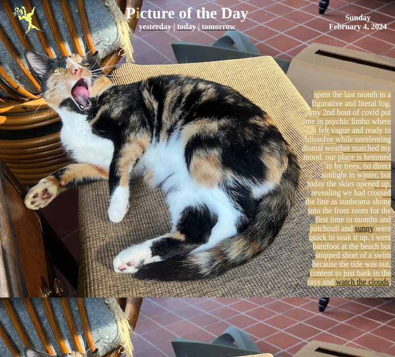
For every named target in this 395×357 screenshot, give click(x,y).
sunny (364, 228)
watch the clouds (362, 282)
